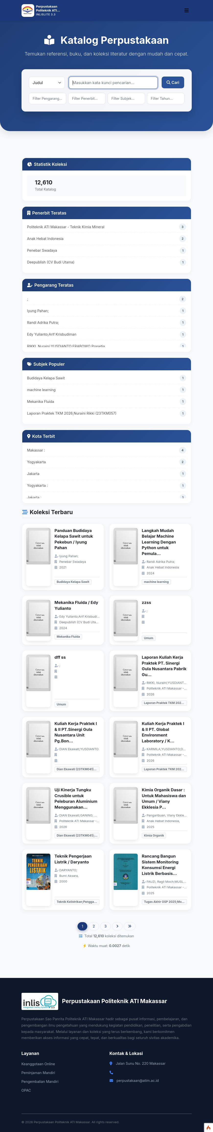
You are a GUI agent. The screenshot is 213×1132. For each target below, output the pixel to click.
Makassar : (36, 450)
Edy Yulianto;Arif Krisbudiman (52, 334)
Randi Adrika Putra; (43, 322)
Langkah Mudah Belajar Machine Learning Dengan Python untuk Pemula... (159, 542)
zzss (146, 602)
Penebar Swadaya (42, 250)
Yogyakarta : (37, 485)
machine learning (41, 390)
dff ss (60, 657)
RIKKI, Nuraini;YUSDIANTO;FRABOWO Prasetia (66, 346)
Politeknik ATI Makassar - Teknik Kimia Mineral (65, 227)
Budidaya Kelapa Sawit (46, 378)
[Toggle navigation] (186, 10)
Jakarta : (34, 497)
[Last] (129, 926)
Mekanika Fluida (40, 401)
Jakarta (33, 474)
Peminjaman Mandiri (38, 1073)
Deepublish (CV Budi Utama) (51, 262)
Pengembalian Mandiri (40, 1081)
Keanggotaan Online (38, 1064)
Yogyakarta (36, 462)
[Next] (117, 926)
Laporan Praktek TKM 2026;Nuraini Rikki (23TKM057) (71, 413)
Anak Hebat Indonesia (45, 239)
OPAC (26, 1090)
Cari (173, 82)
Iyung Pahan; (38, 311)
